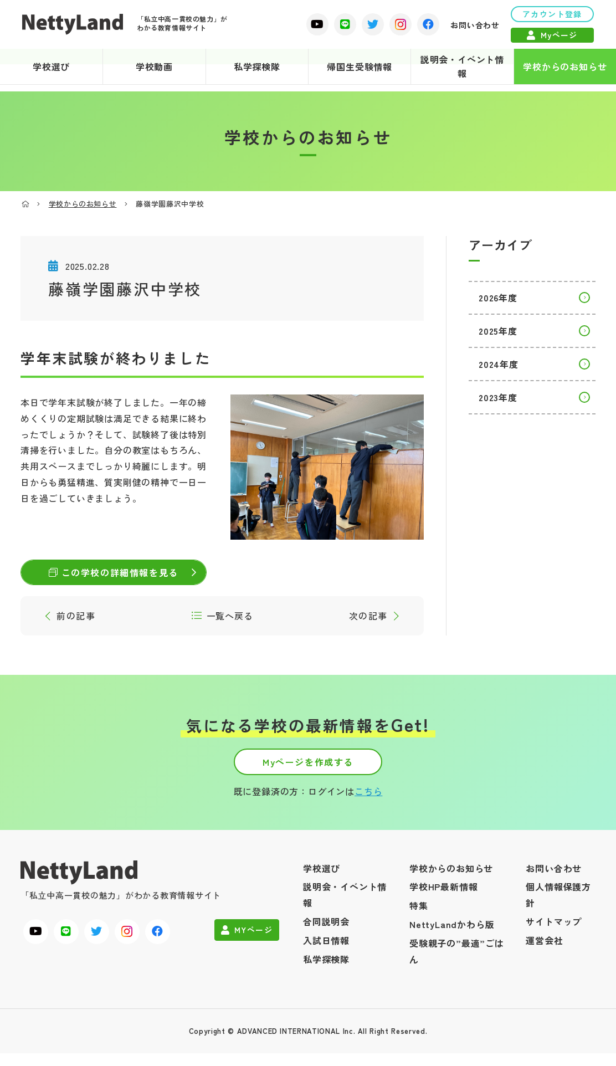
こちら (368, 804)
